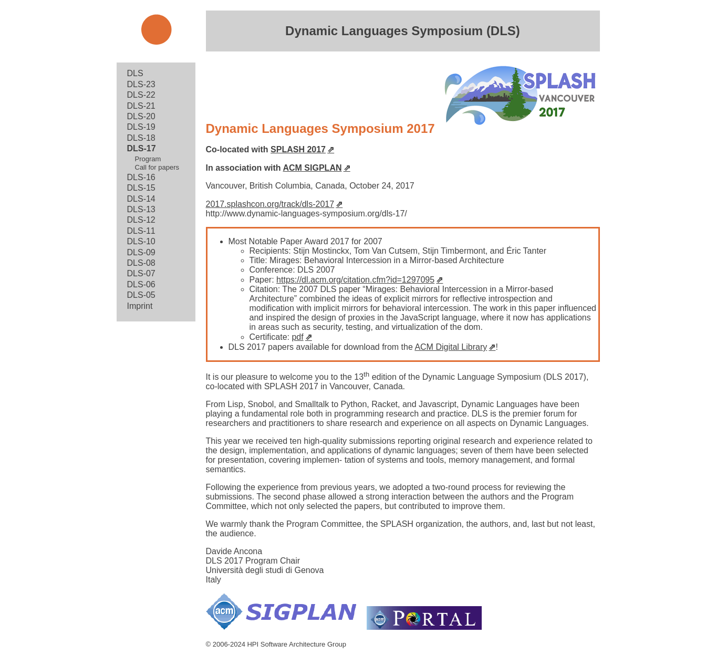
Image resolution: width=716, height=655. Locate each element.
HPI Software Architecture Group (296, 644)
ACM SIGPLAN (312, 167)
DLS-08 (141, 262)
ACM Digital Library (450, 346)
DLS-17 (141, 148)
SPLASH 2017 (298, 149)
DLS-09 (141, 252)
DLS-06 (141, 284)
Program (148, 159)
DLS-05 (141, 294)
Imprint (140, 305)
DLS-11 (141, 230)
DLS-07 (141, 273)
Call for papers (157, 167)
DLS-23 (141, 84)
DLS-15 (141, 187)
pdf (297, 336)
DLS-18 (141, 137)
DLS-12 (141, 219)
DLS (135, 73)
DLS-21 (141, 105)
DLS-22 (141, 94)
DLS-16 (141, 177)
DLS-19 (141, 126)
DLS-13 (141, 209)
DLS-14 (141, 198)
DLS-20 (141, 116)
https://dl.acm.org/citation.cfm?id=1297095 (355, 279)
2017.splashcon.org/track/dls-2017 (270, 204)
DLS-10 (141, 241)
